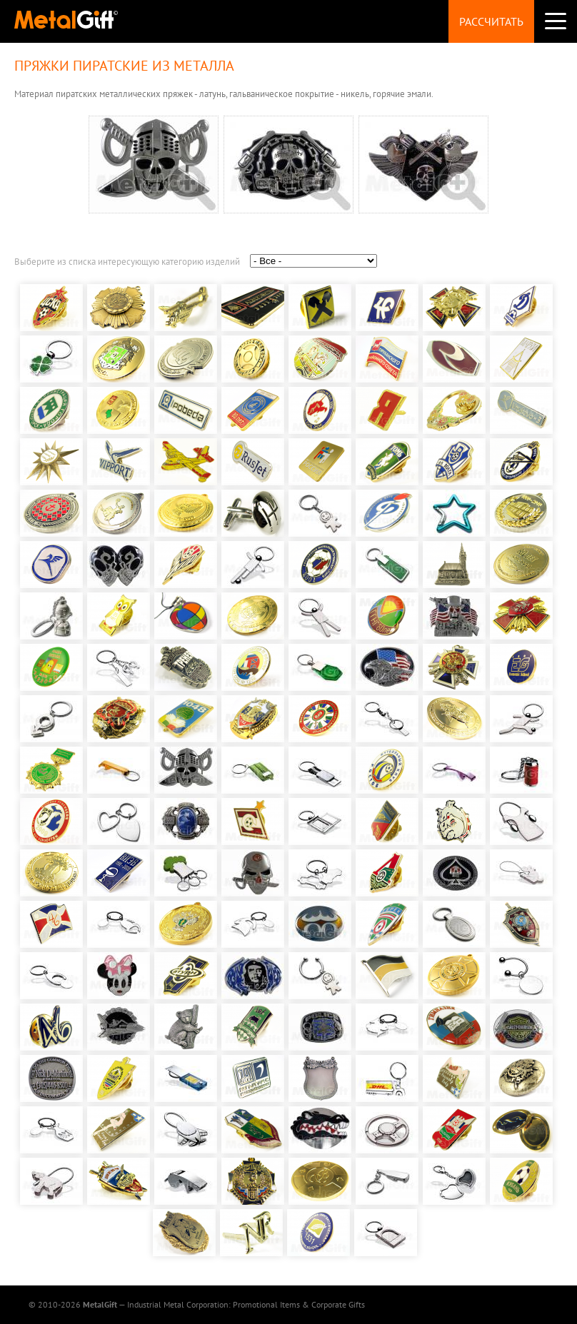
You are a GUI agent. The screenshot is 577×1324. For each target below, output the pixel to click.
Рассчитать (491, 21)
